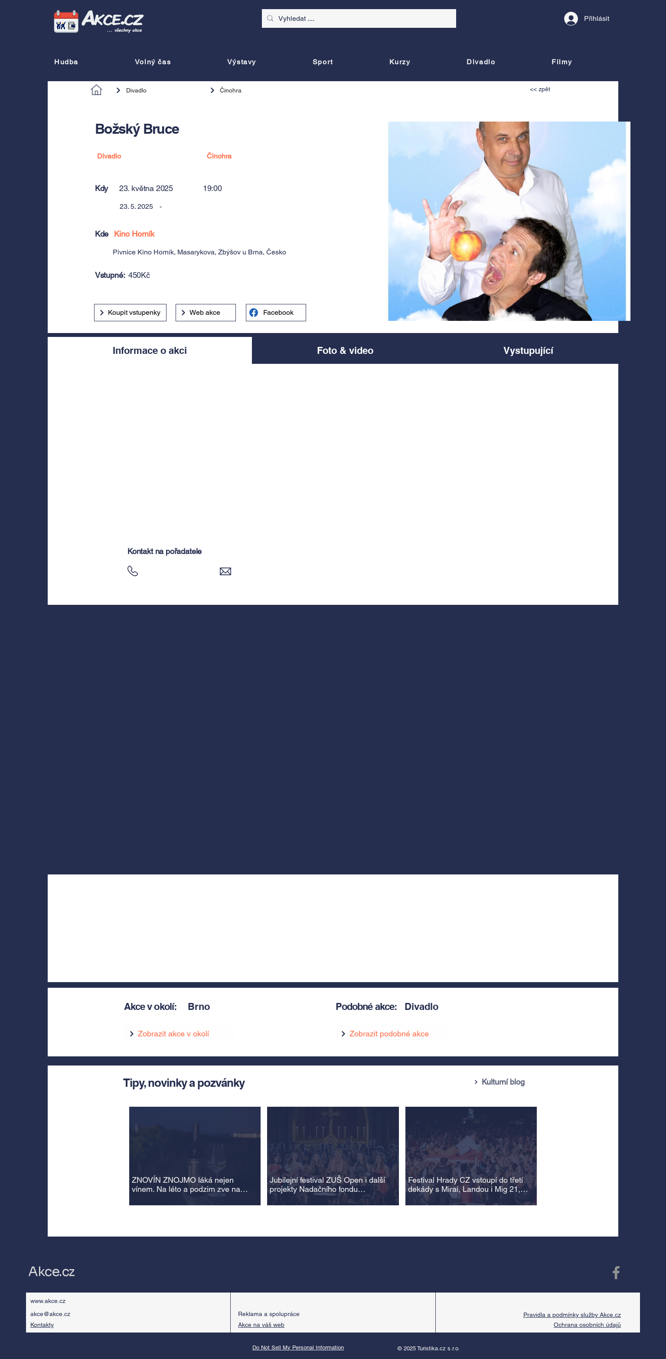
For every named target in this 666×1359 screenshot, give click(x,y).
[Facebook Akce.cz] (616, 1272)
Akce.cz (51, 1271)
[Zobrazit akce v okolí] (179, 1033)
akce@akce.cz (50, 1313)
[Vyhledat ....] (358, 18)
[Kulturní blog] (506, 1082)
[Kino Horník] (227, 233)
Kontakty (42, 1324)
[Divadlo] (158, 90)
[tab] (150, 350)
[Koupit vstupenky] (130, 312)
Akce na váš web (261, 1324)
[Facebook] (276, 312)
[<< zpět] (549, 89)
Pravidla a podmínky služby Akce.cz (572, 1314)
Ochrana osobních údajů (587, 1324)
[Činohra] (247, 90)
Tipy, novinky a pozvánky (184, 1082)
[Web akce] (206, 312)
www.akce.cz (47, 1300)
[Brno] (251, 1006)
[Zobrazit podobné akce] (391, 1033)
